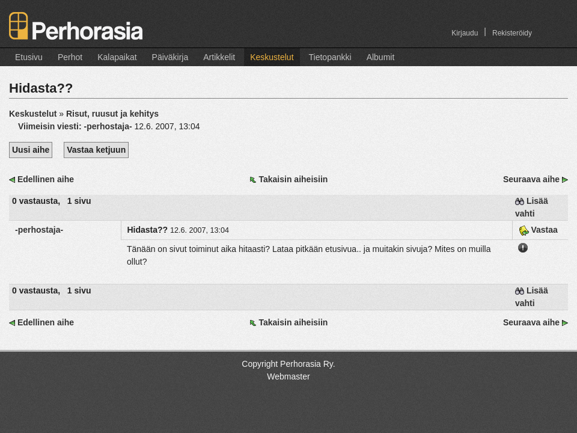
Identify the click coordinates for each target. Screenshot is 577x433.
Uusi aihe (30, 150)
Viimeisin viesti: (76, 126)
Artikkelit (219, 57)
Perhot (70, 57)
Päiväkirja (170, 57)
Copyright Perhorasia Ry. (288, 364)
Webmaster (288, 376)
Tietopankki (330, 57)
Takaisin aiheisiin (293, 179)
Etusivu (29, 57)
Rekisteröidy (512, 33)
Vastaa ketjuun (96, 150)
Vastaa (538, 230)
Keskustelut (271, 57)
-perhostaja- (39, 230)
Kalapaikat (116, 57)
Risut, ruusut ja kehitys (112, 113)
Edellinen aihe (45, 179)
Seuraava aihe (531, 179)
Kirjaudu (464, 33)
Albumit (381, 57)
